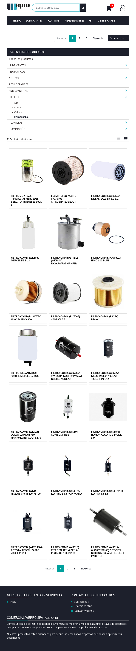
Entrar (122, 8)
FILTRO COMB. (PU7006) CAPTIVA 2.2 (65, 318)
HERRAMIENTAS (18, 90)
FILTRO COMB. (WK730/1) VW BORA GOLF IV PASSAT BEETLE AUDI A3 (66, 376)
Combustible (21, 117)
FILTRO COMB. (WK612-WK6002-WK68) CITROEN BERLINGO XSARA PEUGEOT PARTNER (107, 551)
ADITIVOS (14, 78)
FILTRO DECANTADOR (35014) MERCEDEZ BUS (25, 374)
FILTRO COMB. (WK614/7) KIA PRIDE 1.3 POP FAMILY (66, 492)
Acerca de (51, 617)
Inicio (13, 601)
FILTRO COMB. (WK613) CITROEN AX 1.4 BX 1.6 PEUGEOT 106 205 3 (65, 550)
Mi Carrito (110, 8)
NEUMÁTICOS (17, 71)
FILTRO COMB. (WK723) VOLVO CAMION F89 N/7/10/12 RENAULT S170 (26, 434)
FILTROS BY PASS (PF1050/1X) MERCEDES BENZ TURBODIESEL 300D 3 (26, 200)
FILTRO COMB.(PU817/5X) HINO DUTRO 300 (26, 318)
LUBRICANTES (17, 65)
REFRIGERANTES (18, 84)
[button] (90, 20)
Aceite (17, 107)
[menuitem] (16, 20)
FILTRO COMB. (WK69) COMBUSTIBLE (64, 433)
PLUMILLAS (15, 122)
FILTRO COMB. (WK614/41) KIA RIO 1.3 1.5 (107, 492)
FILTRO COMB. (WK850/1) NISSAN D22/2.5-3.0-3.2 (106, 197)
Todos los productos (21, 59)
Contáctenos (81, 601)
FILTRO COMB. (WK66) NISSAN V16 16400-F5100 (26, 492)
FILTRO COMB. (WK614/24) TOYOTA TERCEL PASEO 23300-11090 (26, 550)
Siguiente (98, 38)
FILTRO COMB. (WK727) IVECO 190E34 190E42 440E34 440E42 (105, 376)
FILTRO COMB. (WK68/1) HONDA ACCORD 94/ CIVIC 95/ (106, 434)
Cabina (18, 112)
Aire (16, 102)
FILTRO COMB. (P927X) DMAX (104, 318)
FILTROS (14, 97)
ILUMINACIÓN (17, 129)
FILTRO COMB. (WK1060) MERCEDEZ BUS (25, 259)
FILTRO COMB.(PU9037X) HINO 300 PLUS (106, 259)
